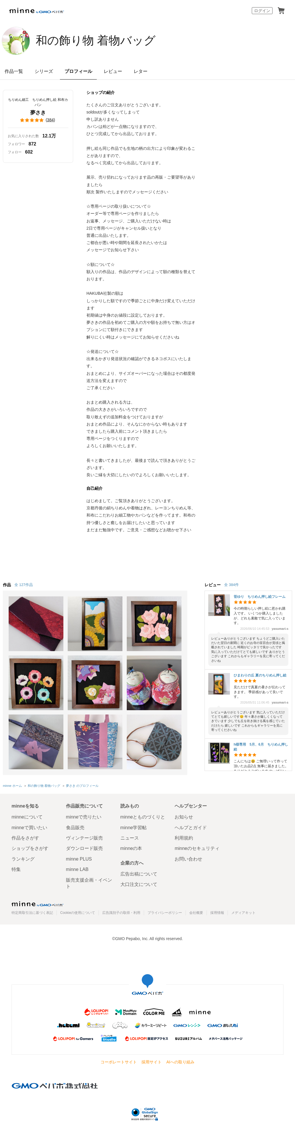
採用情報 (217, 913)
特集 (16, 869)
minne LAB (77, 869)
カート (281, 10)
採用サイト (151, 1062)
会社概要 (196, 913)
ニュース (129, 838)
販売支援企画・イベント (89, 883)
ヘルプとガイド (191, 827)
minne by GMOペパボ (36, 10)
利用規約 (184, 838)
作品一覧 (14, 71)
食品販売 (75, 827)
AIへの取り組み (180, 1062)
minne (37, 903)
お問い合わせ (188, 859)
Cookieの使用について (77, 913)
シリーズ (44, 71)
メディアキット (243, 913)
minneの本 (131, 848)
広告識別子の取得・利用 (121, 913)
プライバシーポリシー (165, 913)
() (38, 120)
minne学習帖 (133, 827)
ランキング (23, 859)
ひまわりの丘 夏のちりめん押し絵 (260, 675)
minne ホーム (12, 785)
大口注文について (138, 884)
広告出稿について (138, 874)
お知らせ (184, 816)
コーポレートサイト (119, 1062)
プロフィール (78, 71)
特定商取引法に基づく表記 (32, 913)
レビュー (113, 71)
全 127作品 (23, 585)
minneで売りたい (84, 816)
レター (141, 71)
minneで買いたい (29, 827)
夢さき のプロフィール (82, 785)
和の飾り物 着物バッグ (96, 40)
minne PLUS (79, 859)
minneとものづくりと (142, 816)
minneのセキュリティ (197, 848)
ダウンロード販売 (84, 848)
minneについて (27, 816)
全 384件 (231, 585)
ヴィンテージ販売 (84, 838)
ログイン (262, 10)
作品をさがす (25, 838)
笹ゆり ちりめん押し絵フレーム (259, 597)
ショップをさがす (30, 848)
